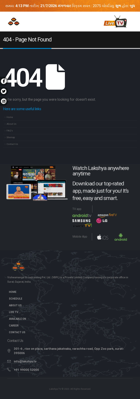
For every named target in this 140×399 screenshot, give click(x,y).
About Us (11, 124)
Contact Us (12, 144)
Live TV (15, 312)
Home (10, 117)
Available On (17, 318)
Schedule (15, 298)
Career (14, 325)
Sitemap (11, 137)
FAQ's (10, 130)
